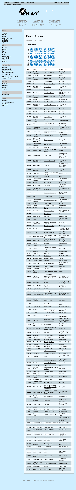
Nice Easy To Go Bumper (51, 105)
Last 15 (4, 83)
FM (3, 51)
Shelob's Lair (47, 147)
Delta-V (46, 289)
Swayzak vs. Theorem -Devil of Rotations (50, 320)
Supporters (6, 74)
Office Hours (6, 56)
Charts (4, 89)
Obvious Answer (48, 459)
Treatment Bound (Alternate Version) (49, 124)
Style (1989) (47, 155)
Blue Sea (46, 332)
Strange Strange (48, 140)
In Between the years (50, 351)
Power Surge (47, 304)
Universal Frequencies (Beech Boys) (50, 108)
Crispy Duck (47, 337)
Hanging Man (47, 182)
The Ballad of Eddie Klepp (51, 422)
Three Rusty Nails (49, 434)
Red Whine (47, 346)
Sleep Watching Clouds (50, 271)
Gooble (46, 282)
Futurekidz (47, 400)
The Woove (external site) (10, 76)
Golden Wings (48, 348)
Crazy (45, 452)
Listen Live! (23, 23)
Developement (48, 379)
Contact (4, 47)
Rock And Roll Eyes (49, 102)
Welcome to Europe (49, 353)
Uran (45, 251)
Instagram (5, 100)
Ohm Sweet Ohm (49, 411)
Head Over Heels (49, 93)
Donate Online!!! (55, 23)
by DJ (4, 87)
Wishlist (4, 61)
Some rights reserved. (41, 480)
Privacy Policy (50, 480)
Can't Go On (47, 440)
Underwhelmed (48, 81)
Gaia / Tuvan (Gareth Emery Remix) (50, 236)
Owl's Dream (47, 446)
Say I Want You (48, 344)
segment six (47, 189)
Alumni (4, 67)
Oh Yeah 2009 (48, 316)
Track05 (46, 425)
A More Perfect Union (50, 363)
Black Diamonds (48, 258)
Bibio (45, 356)
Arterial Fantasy (48, 306)
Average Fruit (48, 253)
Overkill (46, 90)
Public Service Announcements (8, 71)
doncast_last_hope (49, 179)
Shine (45, 297)
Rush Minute (47, 214)
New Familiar (47, 185)
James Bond (47, 176)
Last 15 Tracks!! (38, 23)
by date (4, 85)
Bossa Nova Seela (49, 263)
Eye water (47, 407)
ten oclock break (48, 135)
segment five (47, 170)
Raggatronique (48, 382)
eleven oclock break (49, 161)
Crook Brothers (48, 456)
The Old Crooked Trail (50, 414)
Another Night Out (49, 232)
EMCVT (4, 49)
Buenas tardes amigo (50, 193)
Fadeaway (47, 219)
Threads (46, 268)
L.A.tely (46, 245)
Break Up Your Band (49, 84)
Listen (4, 54)
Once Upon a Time (49, 226)
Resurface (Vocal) (49, 409)
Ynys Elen (47, 286)
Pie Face (46, 404)
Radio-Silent (47, 114)
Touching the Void (49, 342)
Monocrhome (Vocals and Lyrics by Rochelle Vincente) (51, 392)
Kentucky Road (48, 444)
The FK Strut (47, 256)
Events (4, 33)
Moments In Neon (49, 376)
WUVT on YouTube (8, 102)
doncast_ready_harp (49, 96)
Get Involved (6, 69)
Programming (7, 38)
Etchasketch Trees (49, 211)
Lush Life (46, 165)
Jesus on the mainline (50, 463)
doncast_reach (48, 144)
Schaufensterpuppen (50, 310)
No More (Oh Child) (49, 205)
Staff (3, 60)
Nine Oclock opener (49, 72)
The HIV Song (48, 196)
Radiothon (5, 40)
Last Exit (46, 216)
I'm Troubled (47, 437)
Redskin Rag (47, 469)
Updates (5, 42)
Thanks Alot (47, 419)
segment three (48, 117)
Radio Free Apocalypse (50, 111)
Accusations (47, 324)
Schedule (5, 94)
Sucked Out (47, 99)
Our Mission (6, 58)
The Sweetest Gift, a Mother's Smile (49, 430)
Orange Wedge (48, 300)
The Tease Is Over (49, 312)
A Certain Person (48, 339)
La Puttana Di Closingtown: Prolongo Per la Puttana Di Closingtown (50, 277)
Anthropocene (48, 75)
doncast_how (47, 78)
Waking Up (47, 291)
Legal (4, 53)
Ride (45, 449)
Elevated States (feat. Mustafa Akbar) (50, 328)
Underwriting (6, 78)
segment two (47, 87)
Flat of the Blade (48, 266)
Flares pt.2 (47, 365)
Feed (3, 105)
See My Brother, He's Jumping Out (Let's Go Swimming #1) (50, 387)
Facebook (5, 104)
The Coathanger (48, 335)
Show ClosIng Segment (50, 200)
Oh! (45, 373)
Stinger (46, 208)
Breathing (46, 260)
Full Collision (47, 203)
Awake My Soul (48, 427)
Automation (29, 40)
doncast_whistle (48, 128)
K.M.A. (46, 466)
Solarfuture (47, 243)
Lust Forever (47, 229)
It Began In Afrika (48, 396)
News (4, 36)
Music (4, 35)
